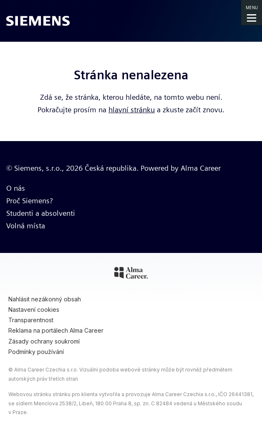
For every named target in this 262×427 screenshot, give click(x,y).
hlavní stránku (131, 109)
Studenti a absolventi (40, 213)
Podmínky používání (36, 351)
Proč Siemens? (29, 200)
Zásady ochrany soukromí (44, 341)
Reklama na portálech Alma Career (55, 330)
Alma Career (201, 168)
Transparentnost (30, 319)
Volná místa (25, 225)
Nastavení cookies (33, 309)
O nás (15, 188)
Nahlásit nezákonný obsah (44, 299)
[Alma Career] (131, 274)
